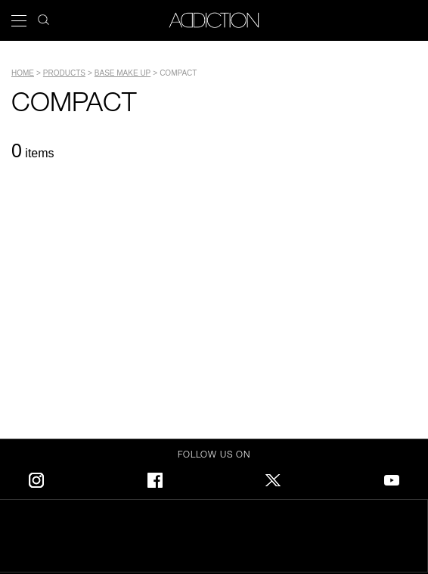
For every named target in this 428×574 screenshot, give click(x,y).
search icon (43, 15)
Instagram (36, 477)
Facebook (155, 477)
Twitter (273, 477)
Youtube (391, 477)
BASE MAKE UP (122, 73)
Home (22, 73)
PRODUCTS (64, 73)
